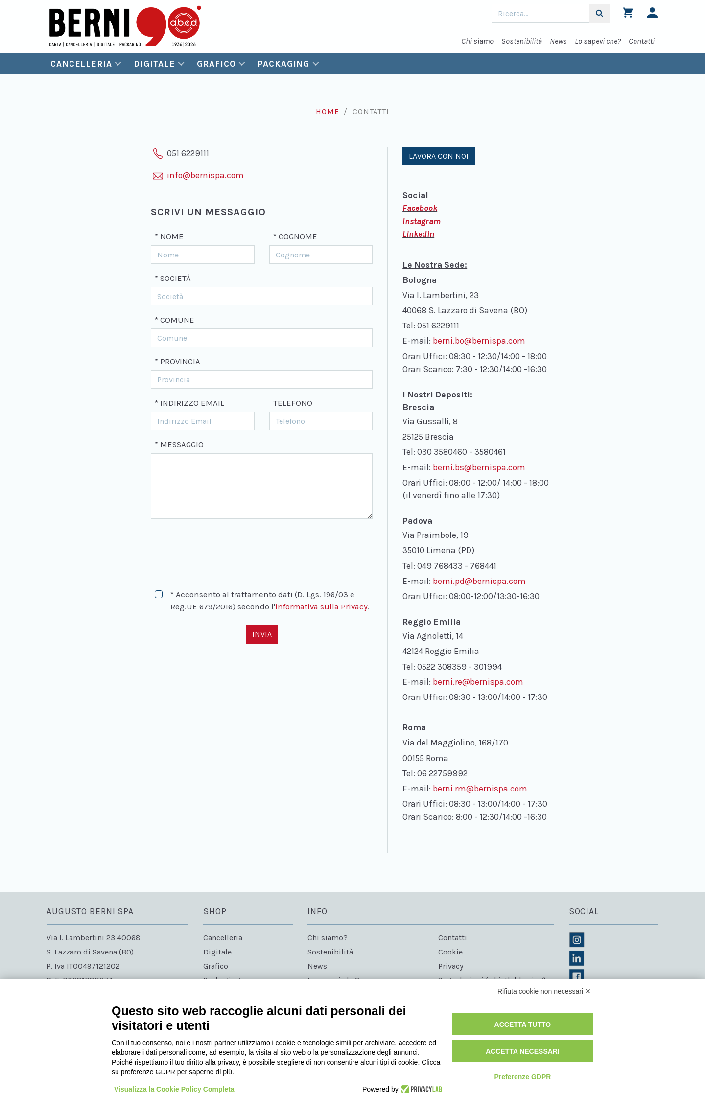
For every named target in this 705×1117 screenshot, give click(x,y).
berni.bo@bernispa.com (479, 341)
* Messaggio (179, 444)
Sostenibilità (521, 41)
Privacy (450, 966)
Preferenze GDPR (522, 1077)
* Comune (174, 320)
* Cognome (295, 236)
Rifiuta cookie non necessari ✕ (544, 991)
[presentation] (225, 550)
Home (327, 111)
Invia (262, 634)
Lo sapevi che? (598, 41)
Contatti (642, 41)
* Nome (169, 236)
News (558, 41)
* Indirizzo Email (189, 403)
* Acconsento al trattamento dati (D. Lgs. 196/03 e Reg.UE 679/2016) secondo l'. (270, 600)
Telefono (292, 403)
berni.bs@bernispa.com (479, 467)
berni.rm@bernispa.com (480, 788)
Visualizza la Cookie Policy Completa (174, 1089)
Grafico (216, 64)
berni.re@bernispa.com (478, 682)
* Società (173, 278)
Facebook (419, 208)
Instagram (421, 221)
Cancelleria (81, 64)
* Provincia (177, 361)
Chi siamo (477, 41)
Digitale (154, 64)
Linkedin (418, 234)
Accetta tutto (522, 1024)
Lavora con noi (439, 156)
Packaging (283, 64)
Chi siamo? (327, 937)
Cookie (450, 951)
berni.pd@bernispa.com (479, 581)
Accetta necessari (523, 1051)
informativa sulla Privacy (321, 606)
